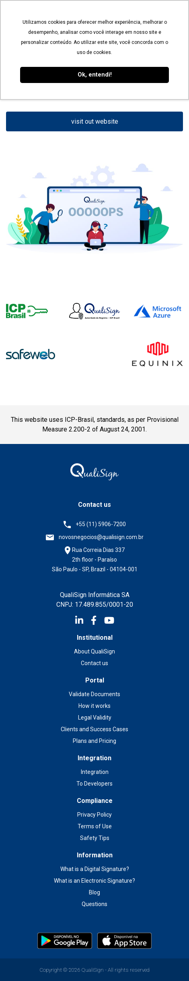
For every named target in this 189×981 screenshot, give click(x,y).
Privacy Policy (94, 814)
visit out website (94, 121)
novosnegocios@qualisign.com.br (101, 537)
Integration (95, 772)
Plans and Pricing (94, 741)
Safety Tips (94, 838)
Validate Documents (94, 694)
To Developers (94, 783)
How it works (94, 706)
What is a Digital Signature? (94, 869)
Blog (94, 892)
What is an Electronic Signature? (94, 880)
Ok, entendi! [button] (95, 74)
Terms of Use (95, 826)
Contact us (94, 663)
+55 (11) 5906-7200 (101, 524)
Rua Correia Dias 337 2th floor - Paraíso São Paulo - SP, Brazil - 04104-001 (95, 559)
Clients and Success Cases (94, 729)
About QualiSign (94, 651)
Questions (94, 904)
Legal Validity (94, 717)
